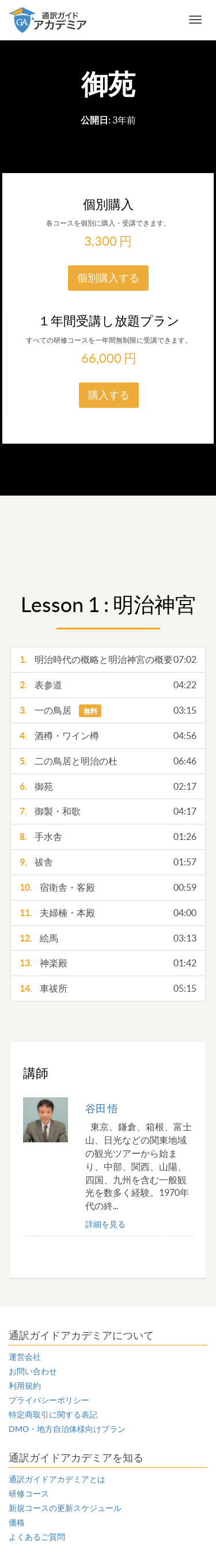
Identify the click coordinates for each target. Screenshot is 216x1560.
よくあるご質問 (37, 1537)
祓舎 (108, 862)
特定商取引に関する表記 (53, 1414)
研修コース (29, 1493)
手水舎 (108, 836)
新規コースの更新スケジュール (65, 1508)
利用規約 (25, 1385)
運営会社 (25, 1357)
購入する (109, 395)
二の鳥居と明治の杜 (108, 761)
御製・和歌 (108, 811)
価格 (17, 1522)
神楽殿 (108, 963)
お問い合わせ (33, 1371)
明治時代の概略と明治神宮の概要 (108, 659)
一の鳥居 (108, 710)
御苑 (108, 786)
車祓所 (108, 988)
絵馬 (108, 938)
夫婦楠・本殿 (108, 913)
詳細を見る (105, 1224)
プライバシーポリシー (49, 1400)
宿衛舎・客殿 (108, 887)
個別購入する (108, 278)
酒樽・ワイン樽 (108, 735)
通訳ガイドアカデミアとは (57, 1479)
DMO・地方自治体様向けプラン (67, 1429)
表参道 (108, 685)
